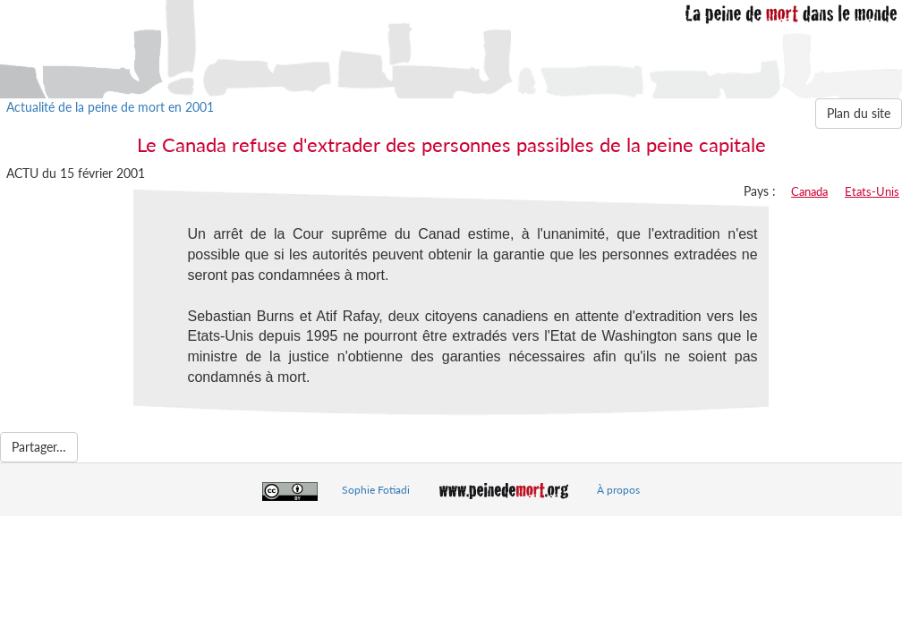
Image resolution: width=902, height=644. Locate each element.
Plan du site (858, 113)
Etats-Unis (872, 191)
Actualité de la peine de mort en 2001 (110, 106)
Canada (809, 191)
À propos (618, 489)
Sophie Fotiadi (376, 489)
